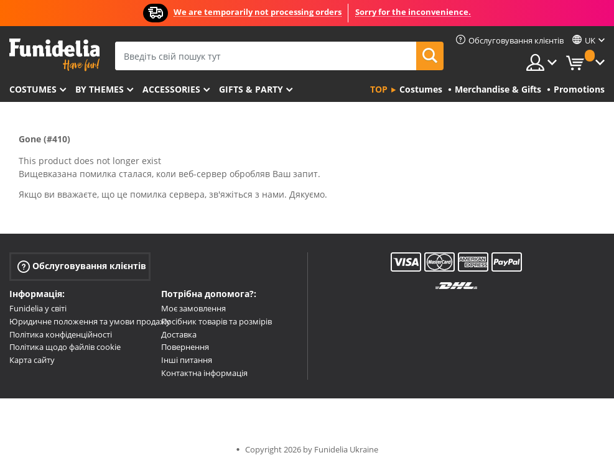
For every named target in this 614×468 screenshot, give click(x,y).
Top (379, 89)
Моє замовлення (193, 308)
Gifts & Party (251, 89)
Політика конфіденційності (60, 334)
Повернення (185, 346)
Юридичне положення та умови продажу (89, 321)
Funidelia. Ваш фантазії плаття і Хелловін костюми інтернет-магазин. (54, 55)
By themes (99, 89)
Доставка (179, 334)
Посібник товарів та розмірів (216, 321)
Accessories (171, 89)
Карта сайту (32, 359)
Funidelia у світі (38, 308)
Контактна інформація (204, 373)
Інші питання (186, 359)
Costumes (33, 89)
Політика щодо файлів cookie (65, 346)
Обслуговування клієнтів (81, 266)
